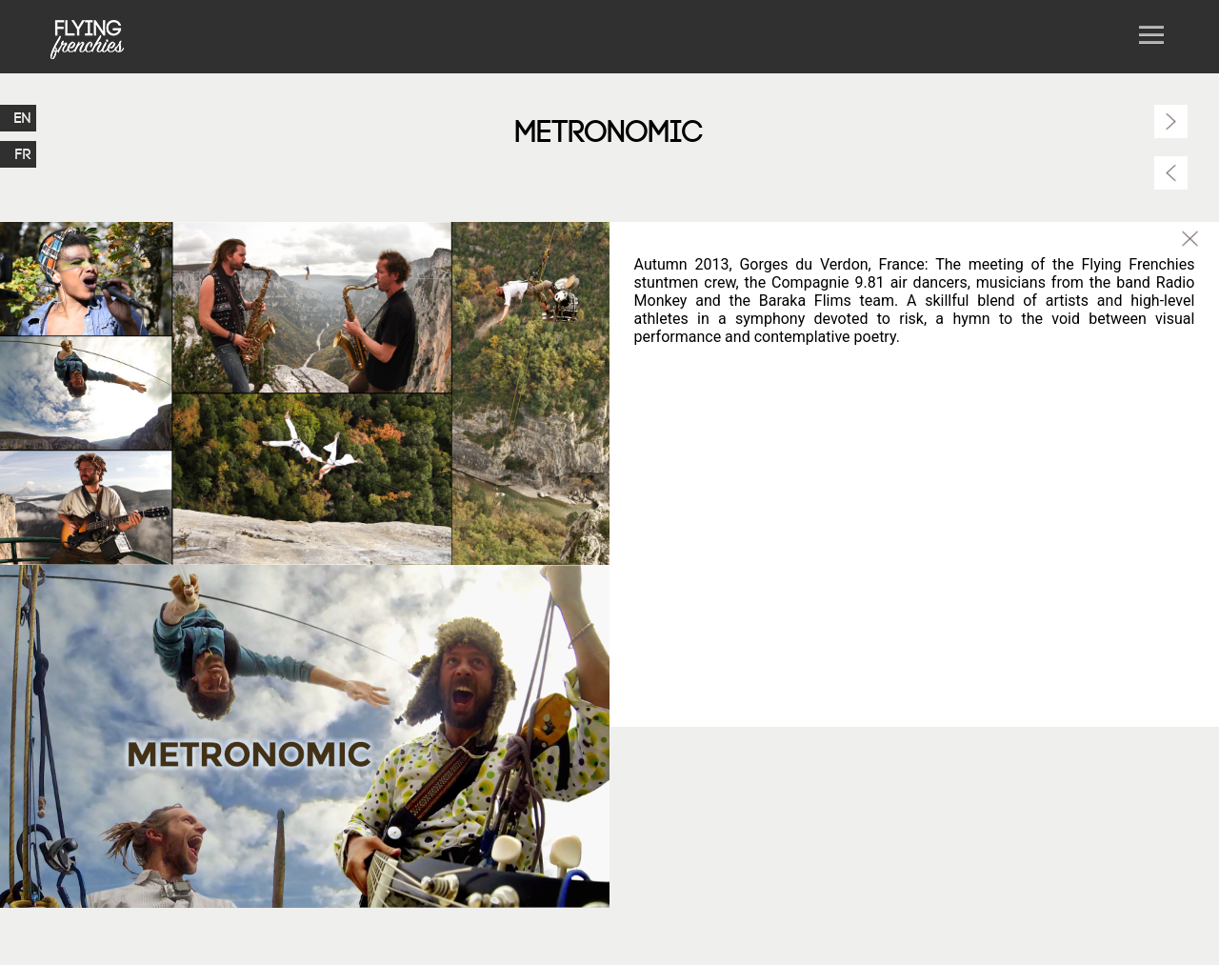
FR (23, 154)
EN (22, 118)
